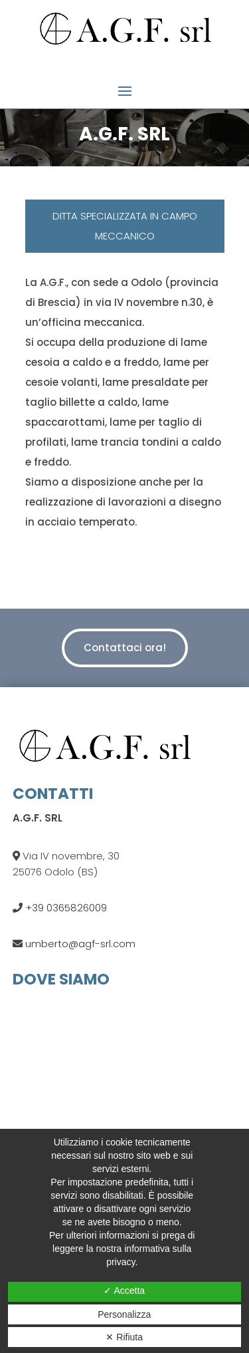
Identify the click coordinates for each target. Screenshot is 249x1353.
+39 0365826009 (65, 908)
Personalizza (124, 1314)
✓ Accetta (124, 1290)
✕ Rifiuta (124, 1337)
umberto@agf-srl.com (79, 944)
